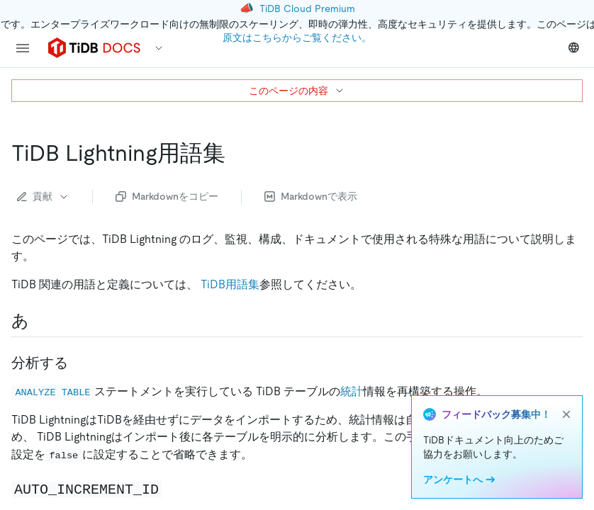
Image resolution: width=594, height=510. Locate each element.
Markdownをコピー (167, 196)
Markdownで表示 (310, 196)
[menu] (23, 48)
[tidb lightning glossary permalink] (236, 153)
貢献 (43, 196)
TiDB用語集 (230, 284)
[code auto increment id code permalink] (172, 489)
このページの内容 (297, 90)
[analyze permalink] (79, 363)
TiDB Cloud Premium (307, 8)
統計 (351, 391)
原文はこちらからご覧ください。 (297, 37)
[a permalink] (40, 320)
